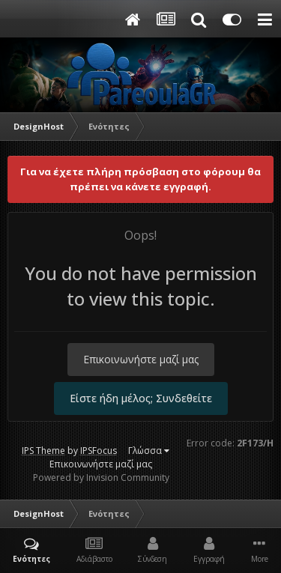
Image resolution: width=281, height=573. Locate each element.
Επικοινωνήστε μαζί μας (141, 359)
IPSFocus (98, 450)
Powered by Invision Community (101, 477)
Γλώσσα (148, 450)
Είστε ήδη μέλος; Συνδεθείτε (141, 398)
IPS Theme (43, 450)
